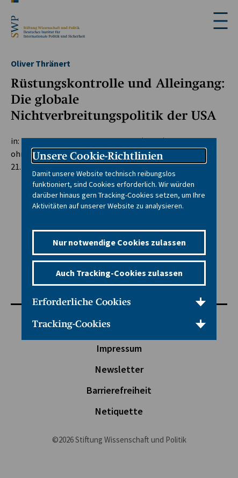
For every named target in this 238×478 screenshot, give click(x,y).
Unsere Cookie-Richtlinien (97, 155)
